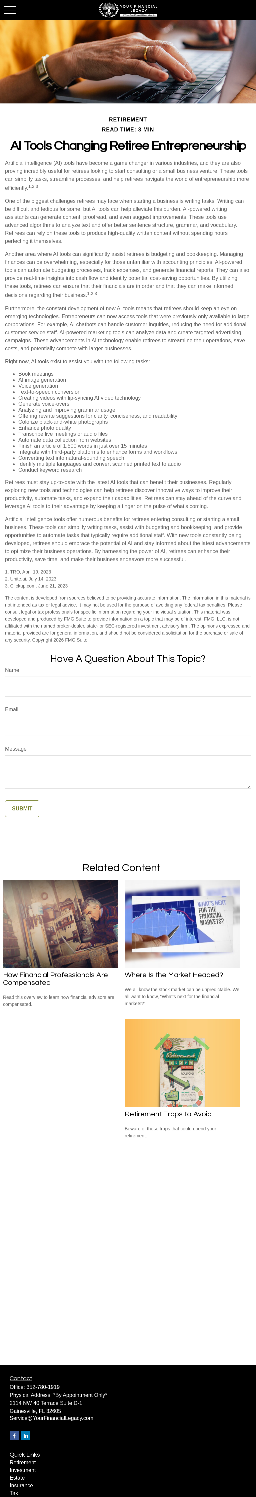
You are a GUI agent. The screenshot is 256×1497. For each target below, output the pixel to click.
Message (16, 749)
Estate (17, 1478)
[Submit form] (22, 808)
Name (12, 670)
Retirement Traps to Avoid (168, 1114)
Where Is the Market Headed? (174, 975)
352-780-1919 (43, 1387)
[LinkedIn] (25, 1435)
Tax (14, 1493)
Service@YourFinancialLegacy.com (51, 1418)
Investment (23, 1470)
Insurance (21, 1485)
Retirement (23, 1462)
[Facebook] (14, 1435)
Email (11, 709)
